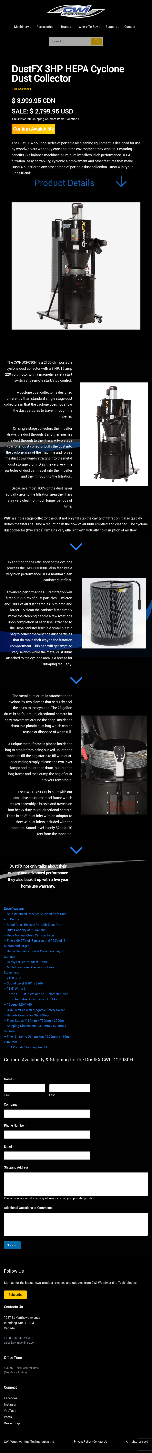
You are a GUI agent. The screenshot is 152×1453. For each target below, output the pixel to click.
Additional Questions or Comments (28, 1208)
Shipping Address (16, 1167)
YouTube (10, 1411)
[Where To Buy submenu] (100, 27)
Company (10, 1104)
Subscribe (15, 1295)
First (7, 1095)
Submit (12, 1245)
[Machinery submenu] (31, 27)
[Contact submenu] (137, 27)
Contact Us (100, 1441)
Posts (8, 1417)
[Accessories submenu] (55, 27)
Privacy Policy (82, 1441)
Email (9, 1146)
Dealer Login (13, 1423)
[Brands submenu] (73, 27)
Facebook (10, 1398)
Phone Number (15, 1125)
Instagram (11, 1404)
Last (52, 1095)
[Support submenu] (118, 27)
